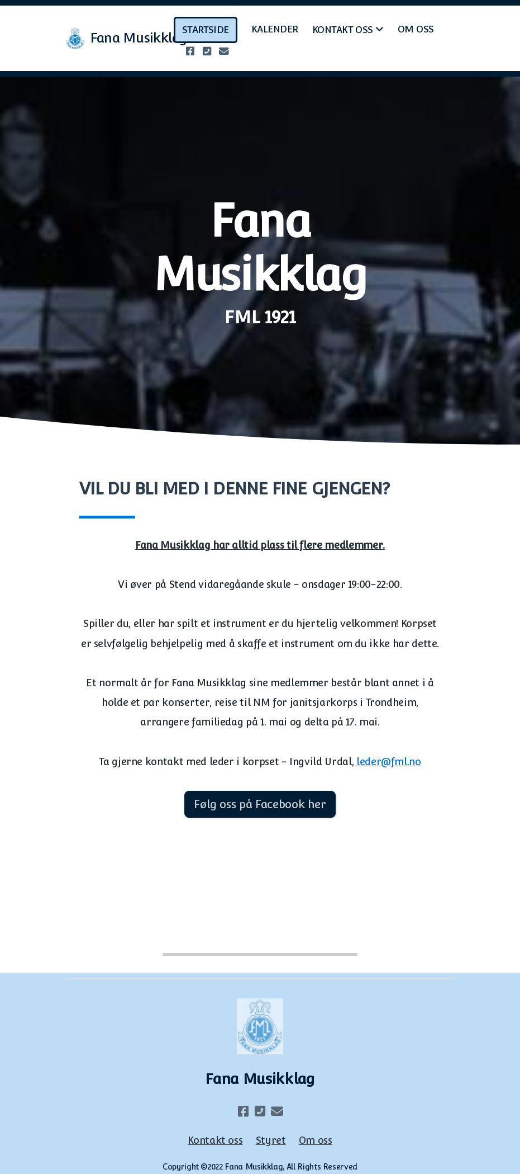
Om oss (315, 1140)
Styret (271, 1140)
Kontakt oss (215, 1140)
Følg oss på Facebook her (260, 804)
